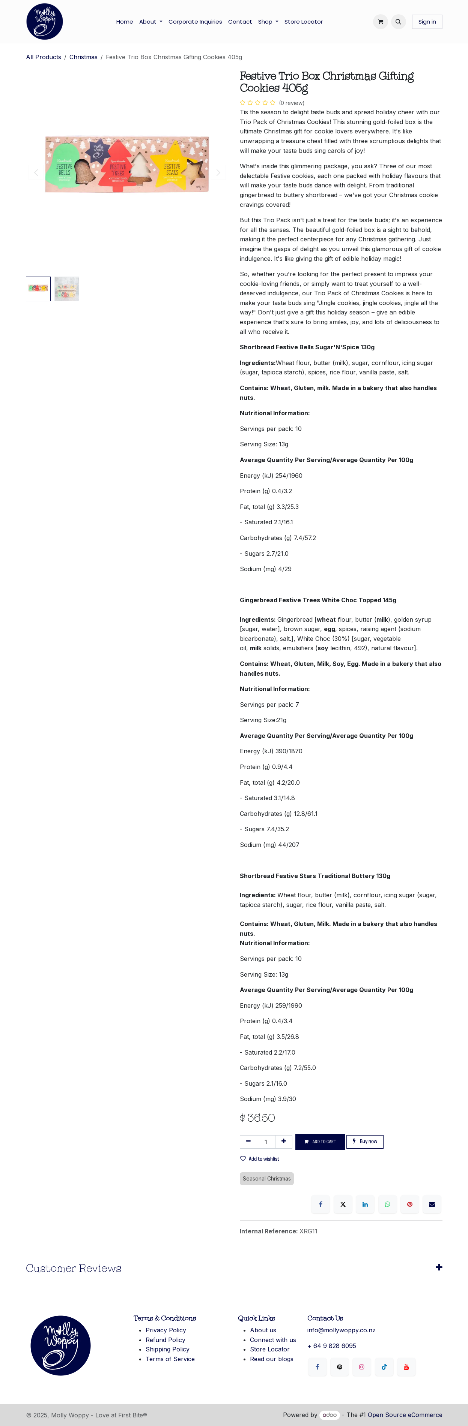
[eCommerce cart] (380, 21)
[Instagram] (362, 1367)
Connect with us (273, 1340)
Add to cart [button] (320, 1141)
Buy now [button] (365, 1141)
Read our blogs (271, 1359)
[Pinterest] (410, 1204)
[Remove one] (248, 1142)
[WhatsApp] (388, 1204)
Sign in (427, 21)
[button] (398, 21)
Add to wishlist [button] (259, 1159)
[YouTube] (406, 1367)
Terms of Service (170, 1359)
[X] (343, 1204)
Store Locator (270, 1349)
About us (263, 1330)
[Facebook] (320, 1204)
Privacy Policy (166, 1330)
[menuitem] (124, 21)
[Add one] (283, 1142)
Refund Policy (165, 1340)
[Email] (432, 1204)
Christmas (83, 57)
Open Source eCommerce (405, 1415)
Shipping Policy (168, 1349)
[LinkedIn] (365, 1204)
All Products (43, 57)
